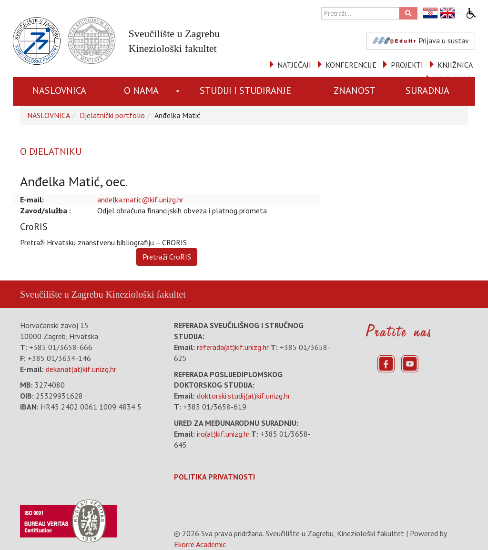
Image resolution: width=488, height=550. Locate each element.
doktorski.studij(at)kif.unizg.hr (243, 395)
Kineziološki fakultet (145, 294)
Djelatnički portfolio (112, 115)
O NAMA (141, 90)
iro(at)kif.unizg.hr (223, 434)
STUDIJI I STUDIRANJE (245, 90)
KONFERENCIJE (350, 65)
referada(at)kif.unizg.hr (233, 347)
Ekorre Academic (200, 544)
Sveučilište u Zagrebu (61, 294)
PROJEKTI (407, 65)
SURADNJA (427, 90)
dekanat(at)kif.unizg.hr (81, 369)
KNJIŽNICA (455, 65)
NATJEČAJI (294, 65)
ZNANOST (355, 90)
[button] (179, 91)
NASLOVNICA (59, 90)
